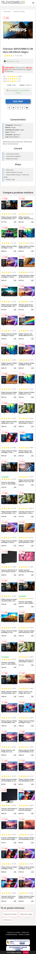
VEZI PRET (18, 101)
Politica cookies (24, 934)
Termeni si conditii (13, 932)
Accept (25, 952)
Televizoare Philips (19, 11)
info (15, 222)
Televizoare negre (26, 914)
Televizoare (7, 11)
